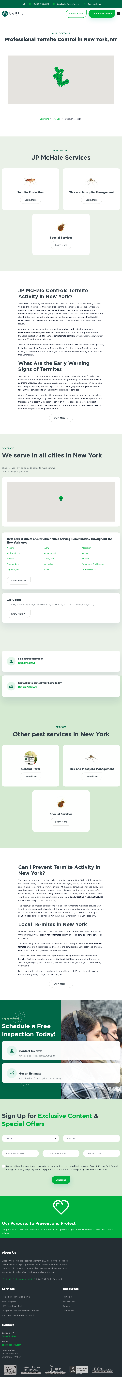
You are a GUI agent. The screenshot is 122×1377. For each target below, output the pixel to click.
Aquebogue (12, 569)
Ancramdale (13, 564)
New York (57, 119)
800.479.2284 (9, 1336)
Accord (10, 548)
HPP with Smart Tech (12, 1306)
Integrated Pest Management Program (20, 1310)
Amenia (10, 558)
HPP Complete (9, 1301)
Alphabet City (13, 553)
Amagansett (50, 553)
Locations (45, 119)
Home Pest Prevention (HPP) (16, 1297)
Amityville (49, 558)
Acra (46, 548)
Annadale (48, 564)
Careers (66, 1306)
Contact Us (68, 1310)
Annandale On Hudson (93, 564)
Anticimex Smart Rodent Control (18, 1315)
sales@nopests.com (11, 1345)
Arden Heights (89, 569)
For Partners (69, 1301)
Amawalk (86, 553)
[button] (60, 81)
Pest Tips (67, 1297)
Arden (47, 569)
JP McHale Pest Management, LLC (18, 1279)
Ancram (85, 558)
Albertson (86, 548)
